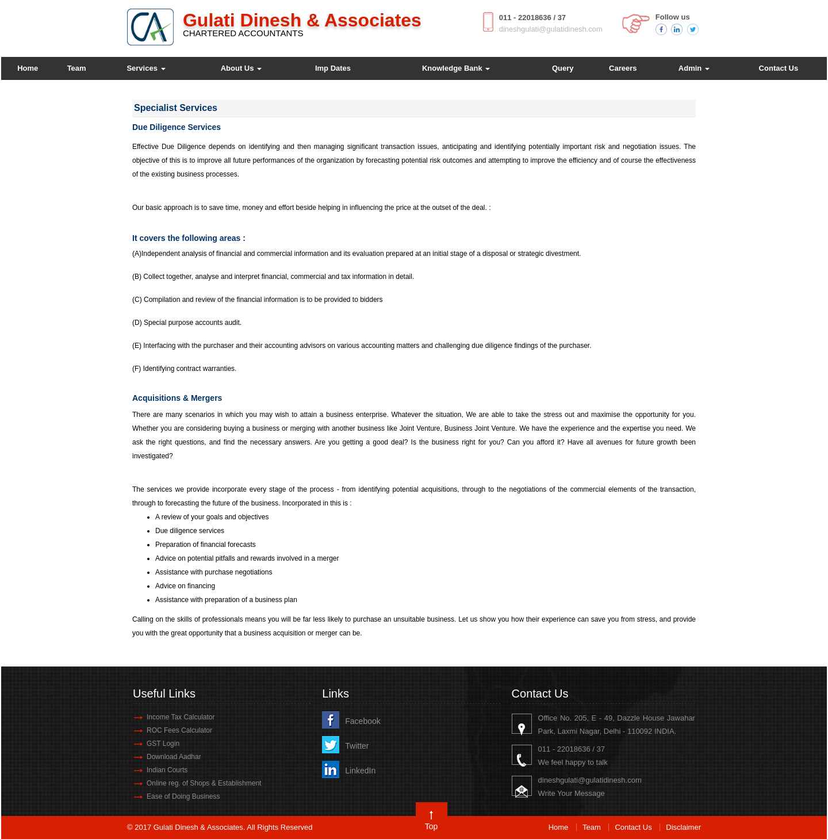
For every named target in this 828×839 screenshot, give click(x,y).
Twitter (357, 745)
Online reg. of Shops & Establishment (204, 783)
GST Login (163, 744)
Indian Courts (167, 770)
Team (76, 68)
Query (563, 68)
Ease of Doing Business (183, 796)
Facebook (362, 721)
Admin (694, 68)
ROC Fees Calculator (179, 730)
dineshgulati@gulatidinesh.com (551, 29)
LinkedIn (360, 770)
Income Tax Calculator (181, 717)
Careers (623, 68)
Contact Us (779, 68)
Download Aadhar (174, 757)
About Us (241, 68)
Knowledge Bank (456, 68)
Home (27, 68)
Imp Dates (333, 68)
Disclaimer (683, 827)
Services (145, 68)
